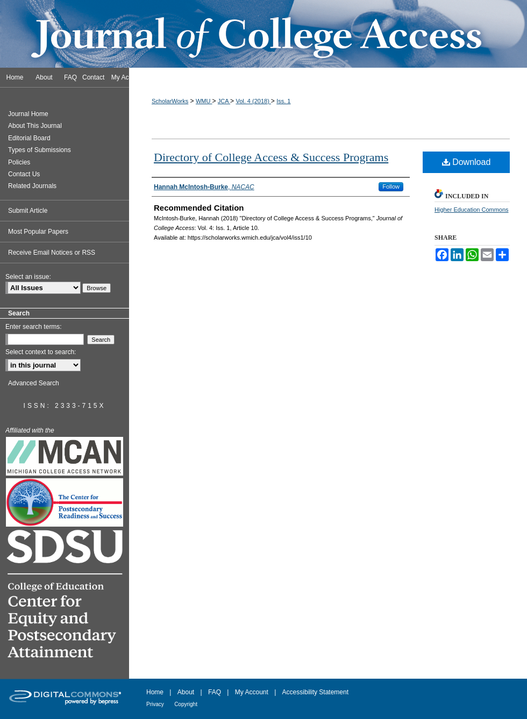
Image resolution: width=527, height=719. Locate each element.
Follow (391, 186)
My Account (251, 692)
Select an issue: (28, 277)
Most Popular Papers (38, 231)
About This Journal (35, 126)
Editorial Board (29, 138)
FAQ (214, 692)
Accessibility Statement (315, 692)
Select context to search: (40, 352)
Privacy (155, 704)
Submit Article (27, 210)
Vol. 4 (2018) (253, 101)
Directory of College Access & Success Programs (271, 157)
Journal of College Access (263, 34)
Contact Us (24, 174)
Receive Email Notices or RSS (51, 252)
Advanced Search (33, 383)
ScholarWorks (170, 101)
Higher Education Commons (472, 209)
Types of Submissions (39, 150)
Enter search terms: (33, 326)
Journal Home (28, 114)
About (185, 692)
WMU (204, 101)
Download (466, 162)
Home (154, 692)
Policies (19, 162)
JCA (224, 101)
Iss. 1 (283, 101)
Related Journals (32, 186)
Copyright (185, 704)
